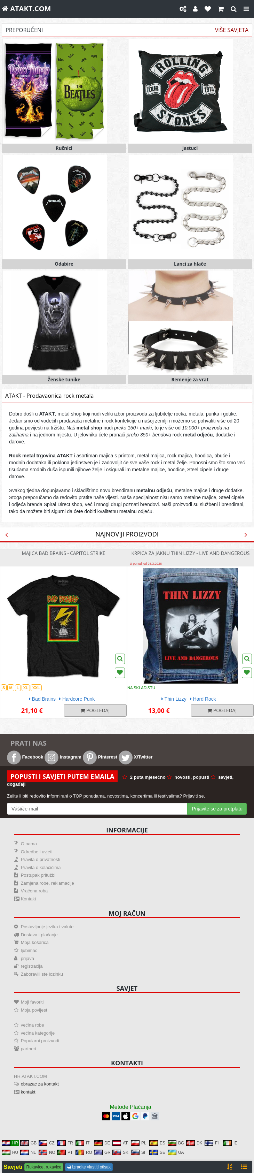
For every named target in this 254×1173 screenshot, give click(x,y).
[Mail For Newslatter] (97, 809)
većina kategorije (38, 1033)
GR (102, 1152)
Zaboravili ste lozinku (42, 974)
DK (194, 1143)
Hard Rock (203, 699)
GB (28, 1143)
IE (230, 1143)
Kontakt (28, 898)
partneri (28, 1048)
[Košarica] (220, 9)
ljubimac (29, 950)
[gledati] (233, 9)
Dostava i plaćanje (39, 934)
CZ (47, 1143)
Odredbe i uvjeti (37, 851)
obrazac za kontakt (40, 1084)
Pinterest (100, 757)
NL (28, 1152)
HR (10, 1143)
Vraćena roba (34, 890)
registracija (32, 966)
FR (65, 1143)
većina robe (32, 1025)
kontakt (28, 1092)
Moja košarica (35, 942)
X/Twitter (136, 757)
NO (47, 1152)
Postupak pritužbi (38, 875)
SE (157, 1152)
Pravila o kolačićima (41, 867)
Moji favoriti (32, 1002)
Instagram (63, 757)
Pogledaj (95, 710)
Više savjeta (231, 30)
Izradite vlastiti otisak (89, 1167)
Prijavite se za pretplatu (217, 809)
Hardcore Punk (77, 699)
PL (138, 1143)
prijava (27, 958)
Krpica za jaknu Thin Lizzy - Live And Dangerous (190, 553)
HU (10, 1152)
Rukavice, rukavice (44, 1167)
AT (120, 1143)
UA (176, 1152)
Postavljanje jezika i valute (47, 926)
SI (138, 1152)
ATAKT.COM (26, 8)
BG (176, 1143)
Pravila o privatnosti (40, 859)
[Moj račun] (195, 9)
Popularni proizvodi (40, 1040)
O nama (29, 843)
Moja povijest (34, 1010)
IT (83, 1143)
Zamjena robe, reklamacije (47, 883)
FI (212, 1143)
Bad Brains (42, 699)
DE (102, 1143)
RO (84, 1152)
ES (157, 1143)
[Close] (246, 9)
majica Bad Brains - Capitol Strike (63, 553)
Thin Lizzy (173, 699)
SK (120, 1152)
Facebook (25, 757)
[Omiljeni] (208, 9)
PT (65, 1152)
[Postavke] (183, 9)
